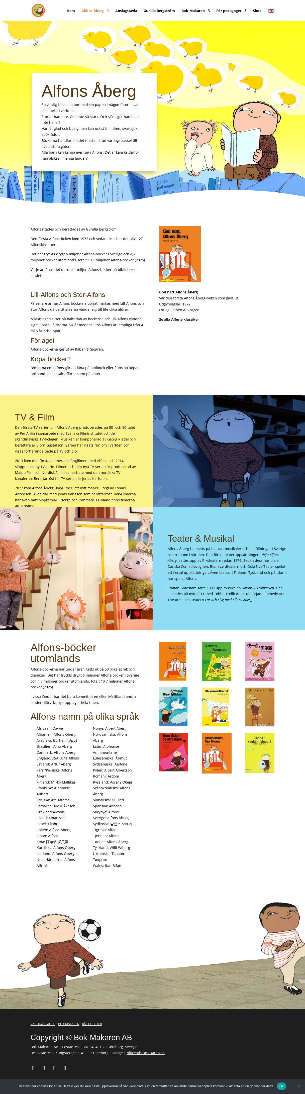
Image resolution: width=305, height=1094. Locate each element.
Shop (257, 11)
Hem (71, 11)
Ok (281, 1086)
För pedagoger (228, 11)
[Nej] (298, 1086)
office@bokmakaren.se (146, 1052)
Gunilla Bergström (159, 11)
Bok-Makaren (193, 11)
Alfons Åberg (92, 11)
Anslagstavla (126, 11)
